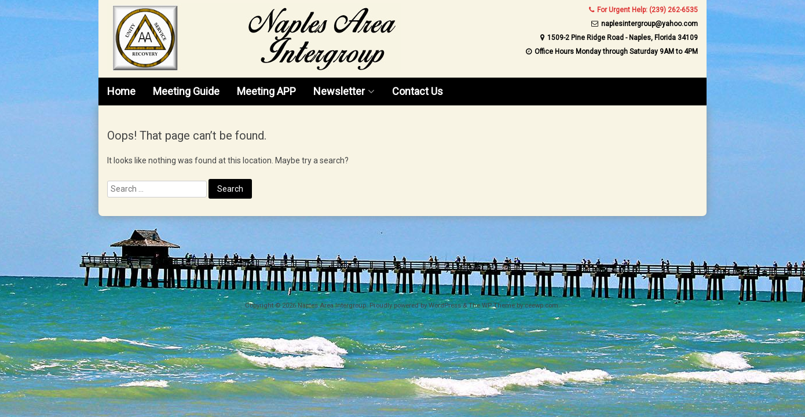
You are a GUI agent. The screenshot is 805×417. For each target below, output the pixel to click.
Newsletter (339, 91)
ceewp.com (541, 305)
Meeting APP (266, 91)
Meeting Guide (186, 91)
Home (121, 91)
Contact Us (417, 91)
